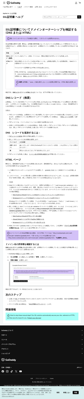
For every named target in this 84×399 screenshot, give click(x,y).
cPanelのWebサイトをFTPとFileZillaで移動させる (28, 219)
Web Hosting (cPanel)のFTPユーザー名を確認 (27, 216)
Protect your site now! (34, 318)
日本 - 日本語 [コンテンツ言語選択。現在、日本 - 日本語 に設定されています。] (6, 367)
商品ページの (20, 253)
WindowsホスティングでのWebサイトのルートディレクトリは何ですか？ (36, 198)
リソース (4, 339)
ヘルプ (19, 7)
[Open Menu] (3, 3)
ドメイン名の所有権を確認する (39, 154)
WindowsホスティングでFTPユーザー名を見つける (29, 222)
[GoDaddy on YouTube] (20, 372)
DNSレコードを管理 (67, 116)
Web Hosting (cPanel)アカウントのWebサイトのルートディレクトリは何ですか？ (39, 194)
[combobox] (60, 17)
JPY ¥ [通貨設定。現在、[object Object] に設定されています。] (80, 367)
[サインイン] (76, 3)
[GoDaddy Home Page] (8, 359)
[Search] (79, 17)
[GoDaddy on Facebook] (2, 372)
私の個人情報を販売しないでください (42, 382)
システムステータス (50, 7)
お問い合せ (38, 7)
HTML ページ (30, 92)
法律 (31, 378)
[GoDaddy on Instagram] (7, 372)
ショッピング (5, 353)
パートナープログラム (8, 344)
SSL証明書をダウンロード (37, 304)
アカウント (5, 349)
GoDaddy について (7, 330)
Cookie (52, 378)
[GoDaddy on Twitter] (16, 372)
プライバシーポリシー (41, 378)
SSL (16, 298)
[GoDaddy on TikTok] (11, 372)
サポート (4, 335)
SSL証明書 (13, 13)
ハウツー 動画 (28, 7)
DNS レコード (27, 76)
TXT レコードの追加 (15, 136)
